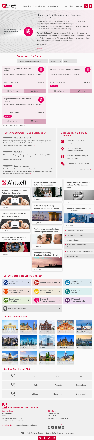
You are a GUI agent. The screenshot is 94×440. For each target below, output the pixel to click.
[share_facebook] (44, 438)
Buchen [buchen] (35, 91)
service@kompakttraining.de (26, 425)
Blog (71, 6)
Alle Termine (13, 91)
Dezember (81, 394)
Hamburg (8, 86)
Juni (81, 376)
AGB (22, 433)
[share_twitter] (49, 438)
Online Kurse (26, 6)
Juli (36, 385)
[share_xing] (40, 438)
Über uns (78, 6)
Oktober (36, 394)
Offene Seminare (39, 6)
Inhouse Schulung (53, 6)
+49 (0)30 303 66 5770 (59, 418)
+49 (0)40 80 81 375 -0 (13, 418)
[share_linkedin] (54, 438)
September (81, 385)
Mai (58, 376)
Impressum (69, 433)
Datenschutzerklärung (54, 433)
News (65, 6)
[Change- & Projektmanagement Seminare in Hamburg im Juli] (86, 6)
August (58, 385)
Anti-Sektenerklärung (34, 433)
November (58, 394)
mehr (40, 49)
